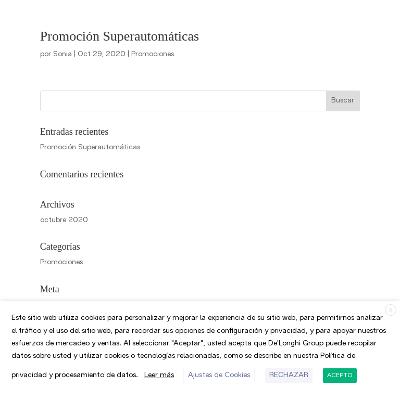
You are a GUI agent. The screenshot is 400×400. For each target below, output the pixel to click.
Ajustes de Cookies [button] (49, 375)
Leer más (330, 355)
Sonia (60, 54)
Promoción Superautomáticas (119, 36)
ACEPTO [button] (167, 375)
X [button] (391, 308)
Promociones (135, 54)
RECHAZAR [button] (116, 375)
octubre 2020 (59, 220)
